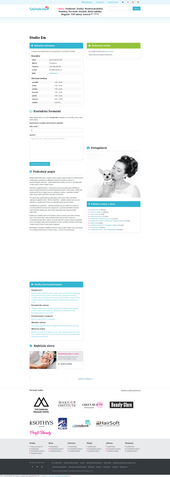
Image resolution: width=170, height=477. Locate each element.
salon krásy (94, 214)
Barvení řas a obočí (46, 313)
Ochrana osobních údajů (77, 467)
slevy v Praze (35, 446)
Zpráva (32, 135)
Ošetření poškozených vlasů (53, 298)
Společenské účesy (69, 295)
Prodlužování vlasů (60, 293)
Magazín (65, 14)
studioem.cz (53, 73)
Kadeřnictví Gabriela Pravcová (101, 219)
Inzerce (91, 14)
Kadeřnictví (36, 290)
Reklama (91, 467)
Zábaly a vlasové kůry (72, 298)
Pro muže (73, 11)
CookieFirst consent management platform (55, 476)
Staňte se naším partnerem (130, 390)
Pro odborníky (57, 463)
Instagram (106, 467)
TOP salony (76, 14)
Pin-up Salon (94, 227)
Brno (51, 443)
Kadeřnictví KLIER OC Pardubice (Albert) (104, 225)
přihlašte (110, 51)
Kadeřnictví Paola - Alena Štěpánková (103, 229)
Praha (32, 443)
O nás (82, 463)
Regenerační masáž (59, 326)
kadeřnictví (35, 449)
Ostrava (71, 443)
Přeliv (33, 295)
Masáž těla (35, 326)
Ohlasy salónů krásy (71, 463)
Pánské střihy (47, 293)
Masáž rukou (43, 336)
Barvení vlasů (41, 295)
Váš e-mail (33, 126)
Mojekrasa (123, 467)
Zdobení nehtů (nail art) (57, 334)
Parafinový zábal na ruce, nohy (50, 332)
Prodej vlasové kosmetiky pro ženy (43, 300)
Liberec (109, 443)
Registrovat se (113, 2)
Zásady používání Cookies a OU (124, 463)
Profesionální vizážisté (42, 316)
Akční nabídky (95, 11)
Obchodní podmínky (59, 467)
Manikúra (34, 332)
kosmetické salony (37, 451)
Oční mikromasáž (67, 308)
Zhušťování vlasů (73, 293)
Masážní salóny (38, 322)
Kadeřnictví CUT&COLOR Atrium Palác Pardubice (107, 221)
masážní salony (36, 453)
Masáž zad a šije (73, 326)
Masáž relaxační (45, 326)
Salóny (61, 8)
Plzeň (89, 443)
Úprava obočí (42, 310)
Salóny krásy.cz (85, 378)
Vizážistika (51, 319)
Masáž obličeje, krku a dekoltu (59, 310)
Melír (48, 295)
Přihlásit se (100, 2)
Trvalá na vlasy (56, 295)
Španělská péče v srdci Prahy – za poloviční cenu (69, 354)
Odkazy (99, 467)
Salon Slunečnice (96, 216)
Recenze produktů (94, 8)
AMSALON (93, 223)
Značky (80, 8)
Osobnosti (70, 8)
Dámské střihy (36, 293)
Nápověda (107, 463)
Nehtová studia (38, 329)
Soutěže (83, 11)
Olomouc (129, 443)
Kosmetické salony (40, 305)
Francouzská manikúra (39, 334)
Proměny (63, 11)
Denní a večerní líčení (39, 319)
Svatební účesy (36, 298)
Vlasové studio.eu (96, 212)
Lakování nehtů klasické (70, 332)
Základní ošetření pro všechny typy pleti (45, 308)
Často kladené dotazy (94, 463)
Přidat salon (87, 2)
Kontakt (115, 467)
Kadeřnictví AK (95, 210)
